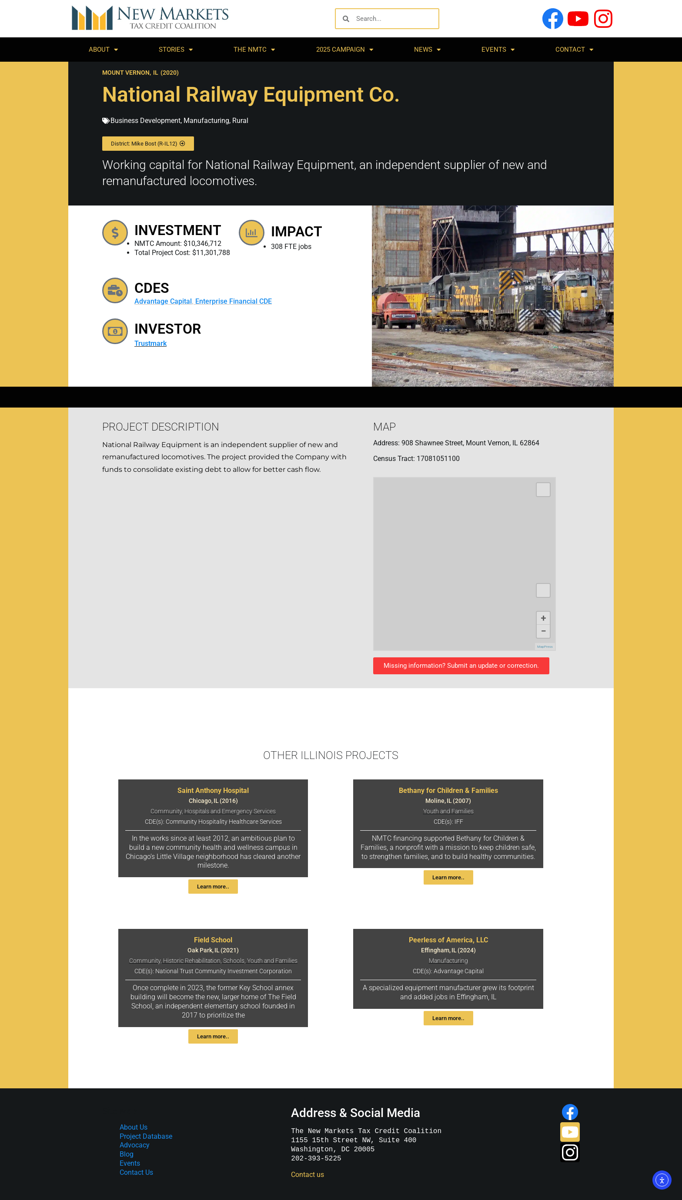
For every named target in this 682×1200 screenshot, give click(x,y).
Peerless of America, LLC (448, 940)
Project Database (146, 1136)
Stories (176, 49)
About (103, 49)
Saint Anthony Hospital (213, 790)
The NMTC (254, 49)
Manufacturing (206, 120)
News (427, 49)
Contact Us (136, 1172)
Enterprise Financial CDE (238, 301)
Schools (233, 961)
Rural (240, 120)
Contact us (307, 1174)
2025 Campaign (344, 49)
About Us (133, 1127)
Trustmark (155, 346)
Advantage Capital (168, 301)
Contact (574, 49)
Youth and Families (448, 811)
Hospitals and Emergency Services (230, 811)
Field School (213, 940)
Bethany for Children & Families (448, 790)
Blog (127, 1154)
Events (498, 49)
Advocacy (135, 1145)
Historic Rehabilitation (192, 961)
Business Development (145, 120)
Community (166, 811)
